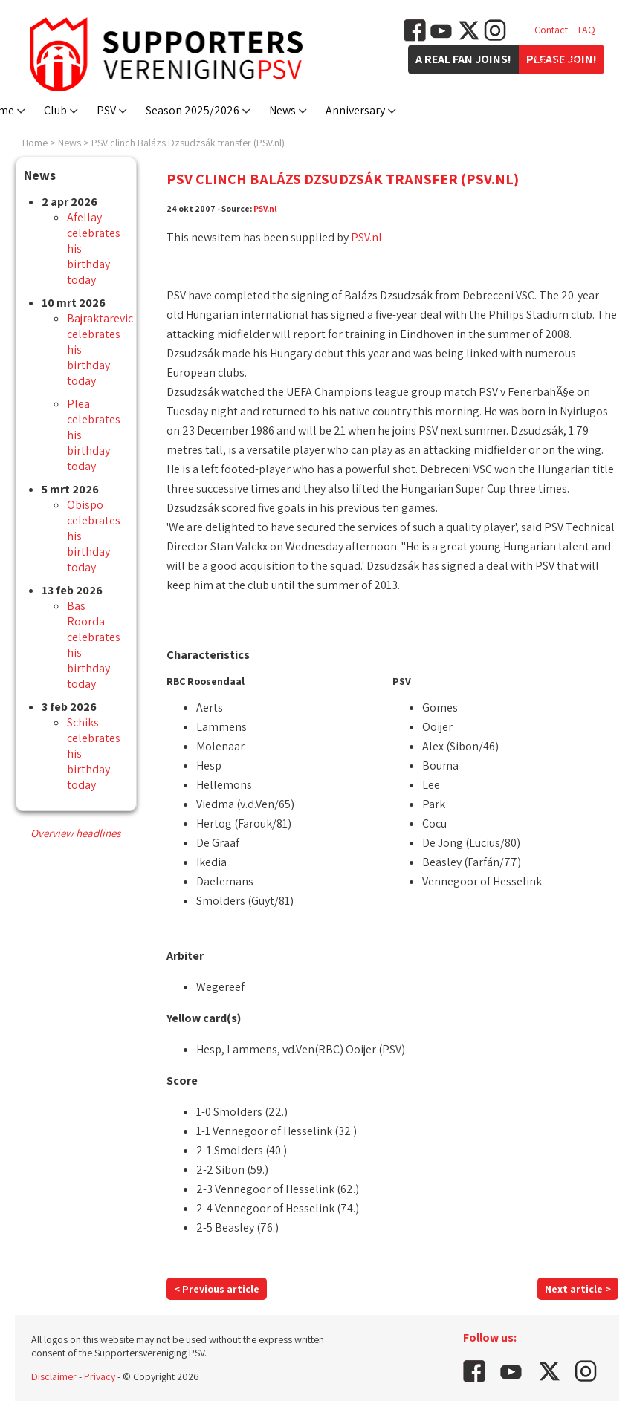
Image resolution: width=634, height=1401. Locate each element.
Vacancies (556, 59)
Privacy (99, 1376)
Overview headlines (75, 833)
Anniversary (355, 110)
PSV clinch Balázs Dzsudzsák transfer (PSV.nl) (188, 142)
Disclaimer (54, 1376)
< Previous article (216, 1289)
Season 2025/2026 (192, 110)
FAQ (586, 29)
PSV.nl (265, 208)
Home (35, 142)
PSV (106, 110)
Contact (551, 29)
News (282, 110)
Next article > (578, 1289)
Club (55, 110)
